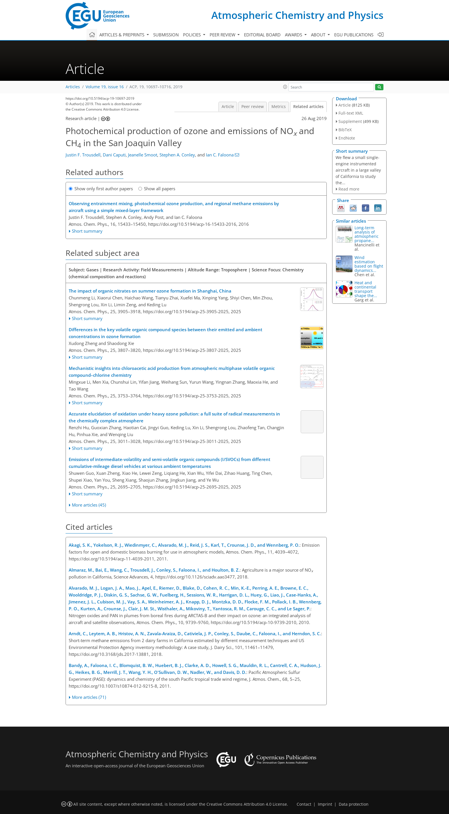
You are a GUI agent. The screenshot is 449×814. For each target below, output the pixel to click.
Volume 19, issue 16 (105, 86)
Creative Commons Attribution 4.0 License (246, 804)
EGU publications (353, 35)
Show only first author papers (101, 188)
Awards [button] (294, 35)
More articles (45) (89, 505)
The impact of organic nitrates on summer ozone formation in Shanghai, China (150, 291)
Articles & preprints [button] (122, 35)
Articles (73, 86)
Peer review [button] (223, 35)
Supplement (350, 121)
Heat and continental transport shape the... (366, 289)
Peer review (252, 106)
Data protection (354, 804)
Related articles (308, 106)
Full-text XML (350, 113)
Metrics (278, 106)
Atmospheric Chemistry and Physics (297, 15)
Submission (166, 35)
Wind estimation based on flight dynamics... (369, 264)
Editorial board (262, 35)
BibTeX (345, 129)
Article (228, 106)
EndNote (346, 138)
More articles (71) (89, 697)
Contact (304, 804)
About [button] (318, 35)
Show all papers (156, 188)
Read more (348, 189)
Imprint (325, 804)
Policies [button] (192, 35)
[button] (285, 86)
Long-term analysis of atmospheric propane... (367, 234)
